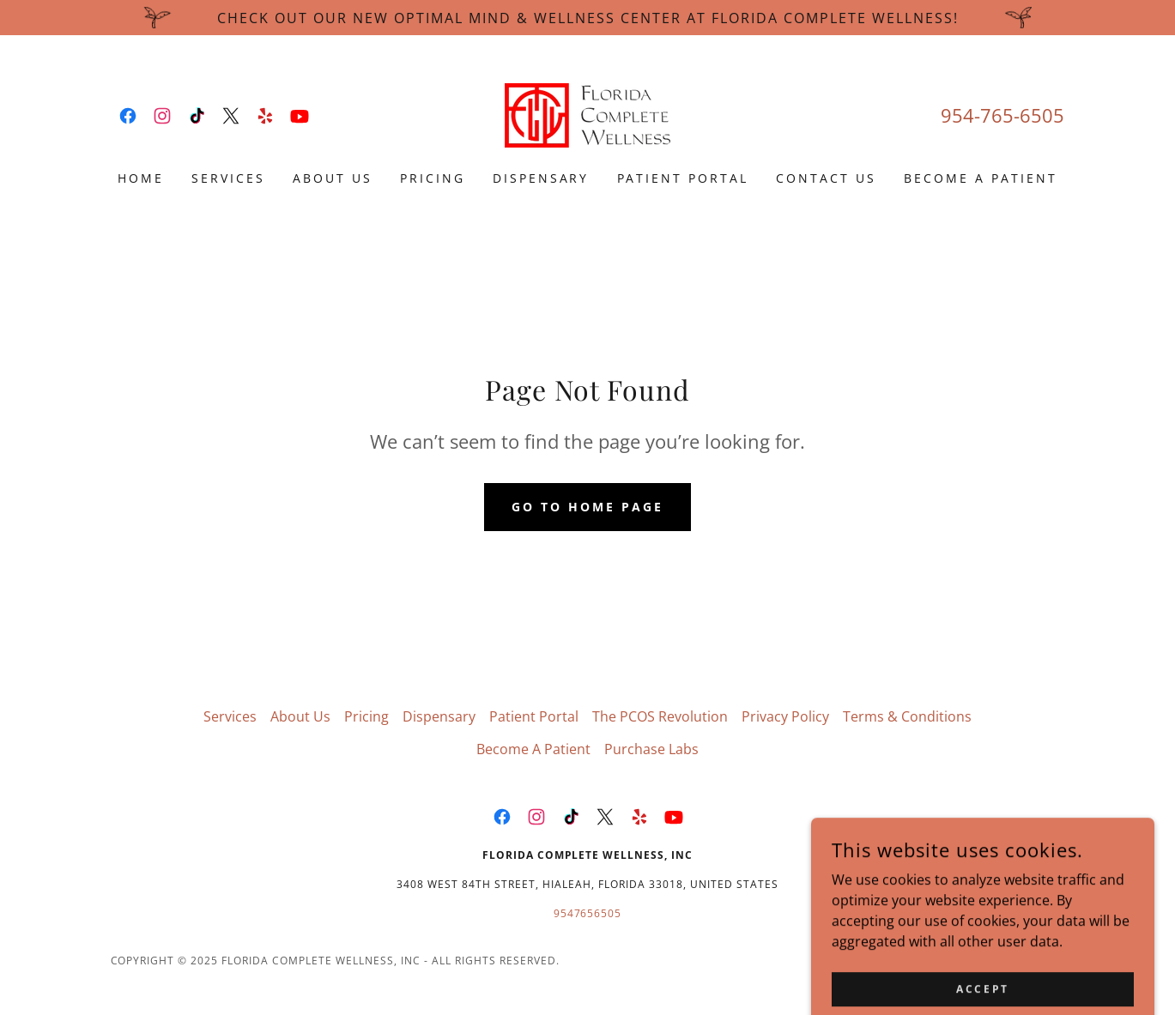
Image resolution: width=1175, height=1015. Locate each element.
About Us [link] (332, 178)
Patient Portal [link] (683, 178)
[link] (128, 116)
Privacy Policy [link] (785, 716)
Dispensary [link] (541, 178)
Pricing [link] (432, 178)
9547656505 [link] (588, 913)
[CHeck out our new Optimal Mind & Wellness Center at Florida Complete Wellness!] (587, 17)
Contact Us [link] (826, 178)
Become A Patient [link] (980, 178)
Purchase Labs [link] (651, 749)
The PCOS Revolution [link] (660, 716)
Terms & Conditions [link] (907, 716)
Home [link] (141, 178)
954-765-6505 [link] (1002, 115)
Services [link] (228, 178)
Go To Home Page (587, 506)
